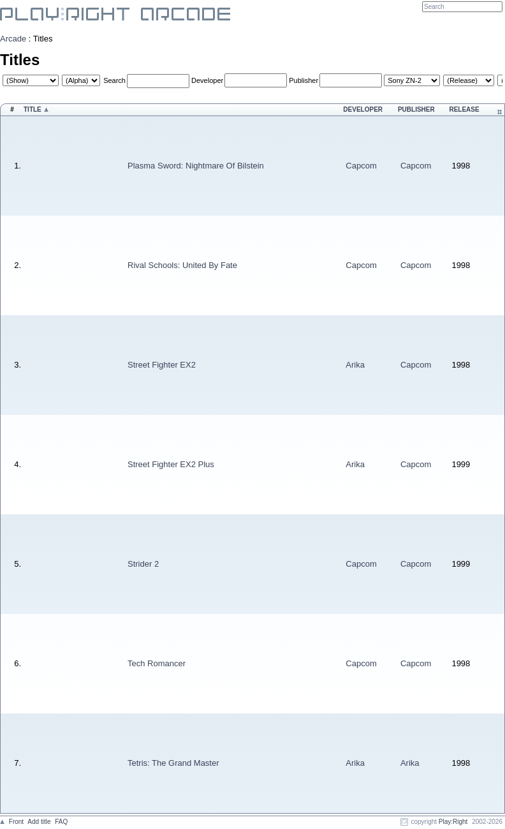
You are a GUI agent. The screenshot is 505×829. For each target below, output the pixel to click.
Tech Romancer (157, 663)
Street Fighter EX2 (162, 365)
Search (114, 80)
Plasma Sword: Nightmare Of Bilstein (196, 165)
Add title (38, 821)
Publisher (303, 80)
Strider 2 (143, 564)
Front (16, 821)
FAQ (61, 821)
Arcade (13, 38)
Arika (355, 365)
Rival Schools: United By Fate (182, 265)
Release (464, 109)
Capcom (361, 165)
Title (32, 109)
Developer (207, 80)
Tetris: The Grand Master (173, 763)
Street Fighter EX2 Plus (171, 464)
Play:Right (453, 821)
